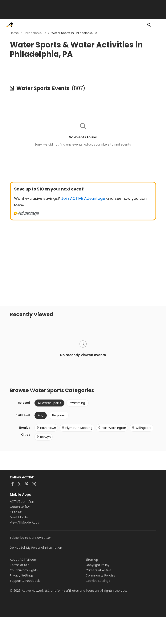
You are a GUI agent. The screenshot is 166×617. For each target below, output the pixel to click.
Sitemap (92, 560)
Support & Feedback (25, 581)
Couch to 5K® (20, 507)
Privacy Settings (21, 575)
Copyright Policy (97, 565)
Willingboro (141, 428)
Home (14, 33)
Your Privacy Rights (24, 570)
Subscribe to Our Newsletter (30, 538)
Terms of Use (19, 565)
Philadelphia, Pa (35, 33)
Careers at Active (98, 570)
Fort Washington (112, 428)
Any (40, 415)
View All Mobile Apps (24, 522)
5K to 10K (16, 512)
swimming (77, 403)
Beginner (58, 415)
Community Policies (100, 575)
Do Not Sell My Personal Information (36, 547)
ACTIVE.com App (22, 501)
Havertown (46, 428)
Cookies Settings (98, 581)
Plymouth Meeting (76, 428)
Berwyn (43, 437)
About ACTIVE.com (23, 560)
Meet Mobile (19, 517)
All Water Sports (49, 403)
